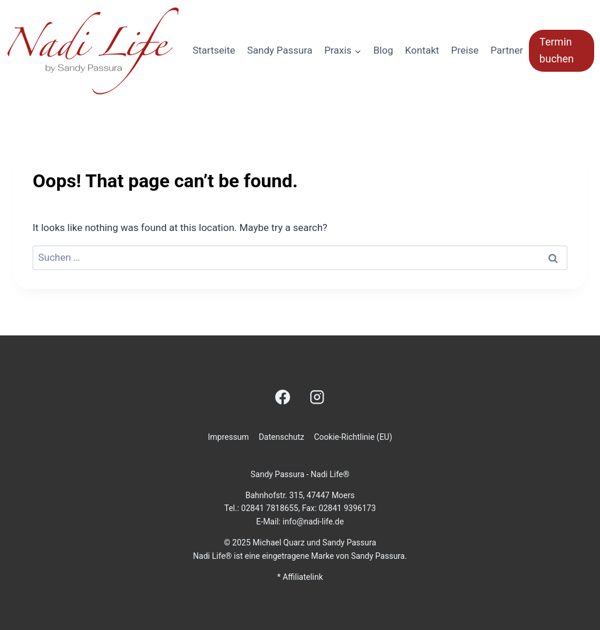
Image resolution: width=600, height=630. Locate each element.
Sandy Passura (280, 50)
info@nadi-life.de (313, 521)
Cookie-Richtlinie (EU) (353, 437)
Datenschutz (281, 437)
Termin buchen (556, 50)
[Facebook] (283, 397)
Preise (465, 50)
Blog (383, 50)
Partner (506, 50)
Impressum (228, 437)
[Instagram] (317, 397)
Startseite (213, 50)
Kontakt (422, 50)
